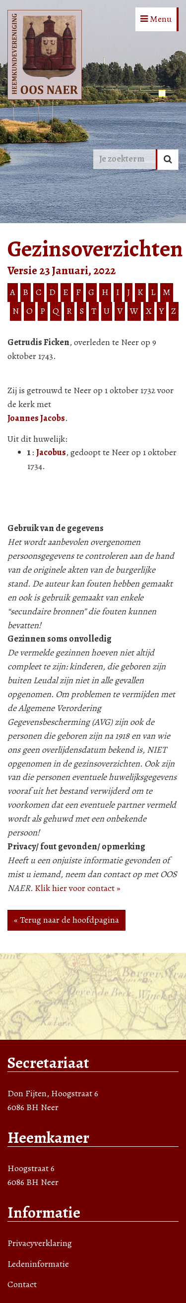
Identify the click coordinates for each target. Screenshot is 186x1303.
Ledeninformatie (38, 1264)
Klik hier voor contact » (78, 888)
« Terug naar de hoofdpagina (66, 920)
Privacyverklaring (39, 1243)
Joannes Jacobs (36, 418)
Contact (22, 1284)
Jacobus (51, 452)
